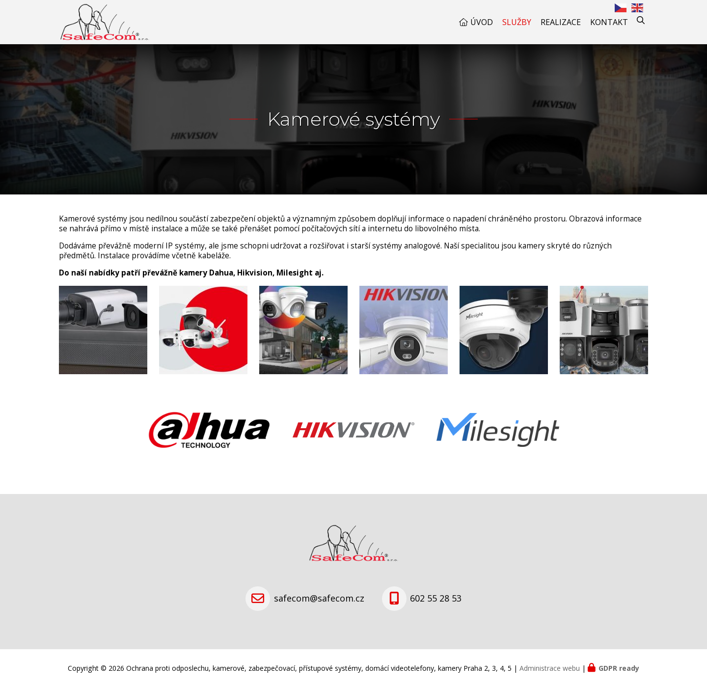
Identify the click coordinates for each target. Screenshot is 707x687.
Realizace (561, 22)
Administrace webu (549, 668)
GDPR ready (618, 668)
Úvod (481, 22)
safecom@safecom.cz (319, 598)
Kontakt (609, 22)
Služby (516, 22)
